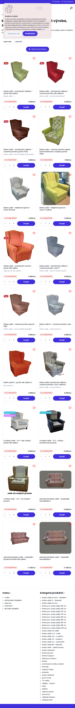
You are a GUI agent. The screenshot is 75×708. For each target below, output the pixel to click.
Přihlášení (57, 1)
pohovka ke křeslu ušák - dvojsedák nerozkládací (54, 500)
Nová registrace (68, 1)
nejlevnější (7, 42)
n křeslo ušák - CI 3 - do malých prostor (17, 500)
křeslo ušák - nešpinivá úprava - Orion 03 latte (17, 209)
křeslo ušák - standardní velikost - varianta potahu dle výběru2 (54, 92)
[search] (71, 8)
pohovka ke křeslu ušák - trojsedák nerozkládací (54, 558)
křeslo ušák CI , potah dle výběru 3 (18, 382)
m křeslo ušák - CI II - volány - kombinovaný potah (52, 442)
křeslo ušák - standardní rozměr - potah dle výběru (18, 267)
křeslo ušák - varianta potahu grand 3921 (19, 325)
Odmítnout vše (14, 34)
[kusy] (9, 107)
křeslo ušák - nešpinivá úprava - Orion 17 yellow (53, 209)
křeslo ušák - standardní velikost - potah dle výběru (18, 92)
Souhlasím (30, 33)
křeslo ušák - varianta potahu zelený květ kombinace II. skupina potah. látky (55, 151)
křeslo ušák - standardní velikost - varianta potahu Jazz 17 (54, 267)
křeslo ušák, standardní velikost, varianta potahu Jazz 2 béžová (53, 383)
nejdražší (18, 42)
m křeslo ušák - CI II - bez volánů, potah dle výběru (17, 442)
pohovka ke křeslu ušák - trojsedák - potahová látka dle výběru (19, 558)
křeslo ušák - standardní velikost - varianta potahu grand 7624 (18, 150)
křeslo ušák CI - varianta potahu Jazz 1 (55, 325)
